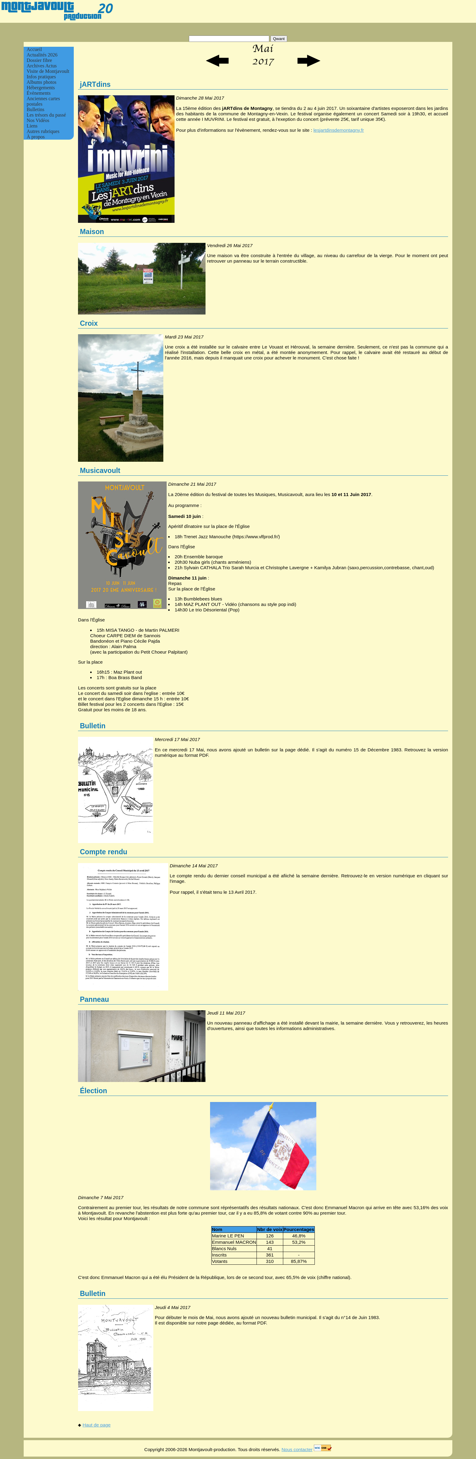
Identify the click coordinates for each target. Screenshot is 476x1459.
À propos (36, 136)
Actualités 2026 (42, 54)
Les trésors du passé (46, 114)
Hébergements (41, 87)
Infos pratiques (41, 76)
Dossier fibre (39, 60)
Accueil (34, 49)
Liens (32, 125)
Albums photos (41, 82)
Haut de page (94, 1424)
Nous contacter (296, 1449)
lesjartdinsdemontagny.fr (338, 130)
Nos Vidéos (38, 120)
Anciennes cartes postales (43, 101)
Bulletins (35, 109)
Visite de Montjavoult (48, 71)
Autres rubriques (43, 131)
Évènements (39, 93)
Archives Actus (42, 65)
